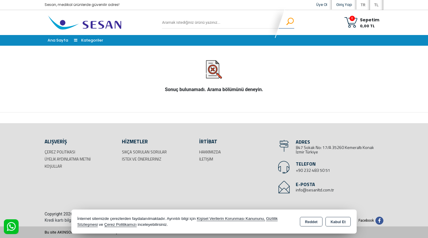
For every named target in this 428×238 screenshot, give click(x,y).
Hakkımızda (210, 152)
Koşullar (53, 166)
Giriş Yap (344, 4)
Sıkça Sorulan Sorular (144, 152)
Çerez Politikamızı (120, 224)
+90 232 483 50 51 (313, 170)
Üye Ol (321, 4)
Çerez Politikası (60, 152)
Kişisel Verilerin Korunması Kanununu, (231, 218)
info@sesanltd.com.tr (315, 190)
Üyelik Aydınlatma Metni (68, 159)
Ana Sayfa (58, 40)
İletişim (206, 159)
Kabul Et (338, 222)
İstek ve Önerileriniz (141, 159)
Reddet (311, 222)
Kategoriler (88, 40)
